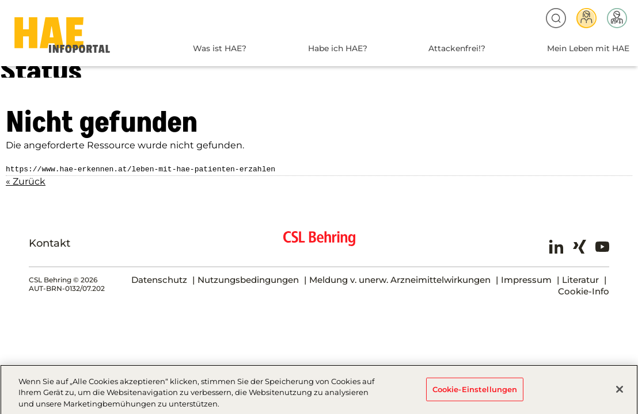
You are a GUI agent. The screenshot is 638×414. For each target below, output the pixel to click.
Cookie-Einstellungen (475, 392)
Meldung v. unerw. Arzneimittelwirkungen (400, 278)
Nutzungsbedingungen (248, 278)
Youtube (602, 245)
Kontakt (49, 242)
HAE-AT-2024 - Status (62, 35)
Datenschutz (159, 278)
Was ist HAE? (219, 48)
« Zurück (25, 180)
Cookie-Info (583, 290)
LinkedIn (556, 245)
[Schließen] (619, 392)
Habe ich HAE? (337, 48)
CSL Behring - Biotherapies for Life (319, 242)
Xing (579, 245)
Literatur (580, 278)
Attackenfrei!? (456, 48)
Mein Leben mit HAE (588, 48)
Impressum (526, 278)
